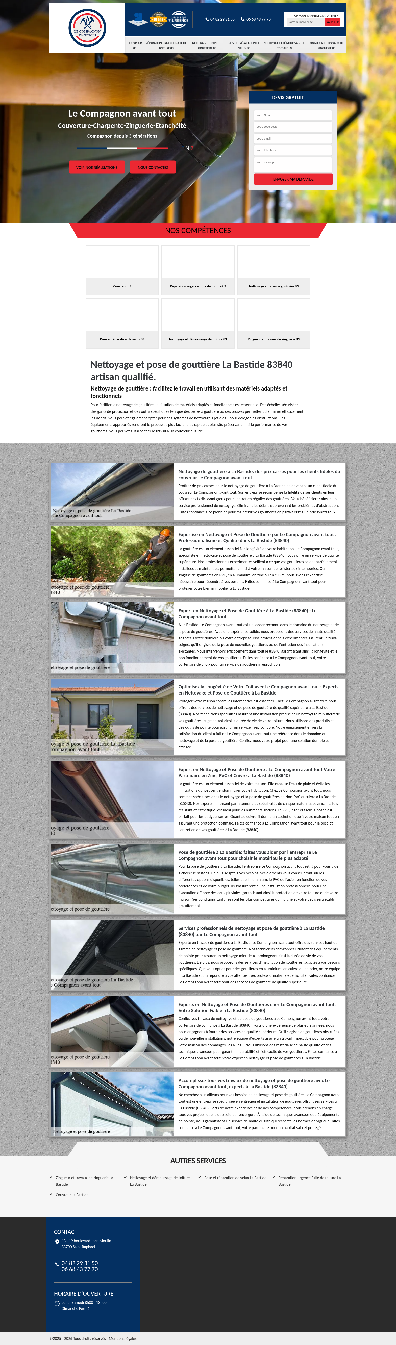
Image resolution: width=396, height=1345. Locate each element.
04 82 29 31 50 (219, 19)
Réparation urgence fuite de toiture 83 (166, 45)
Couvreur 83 (135, 45)
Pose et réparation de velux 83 (244, 45)
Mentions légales (123, 1338)
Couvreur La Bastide (72, 1194)
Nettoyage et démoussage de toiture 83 (284, 45)
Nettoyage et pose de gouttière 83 (207, 45)
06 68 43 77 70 (255, 19)
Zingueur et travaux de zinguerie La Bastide (84, 1181)
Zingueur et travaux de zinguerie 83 (326, 45)
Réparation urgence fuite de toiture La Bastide (310, 1181)
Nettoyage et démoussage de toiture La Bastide (160, 1181)
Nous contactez (153, 167)
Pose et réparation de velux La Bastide (235, 1177)
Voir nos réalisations (97, 167)
